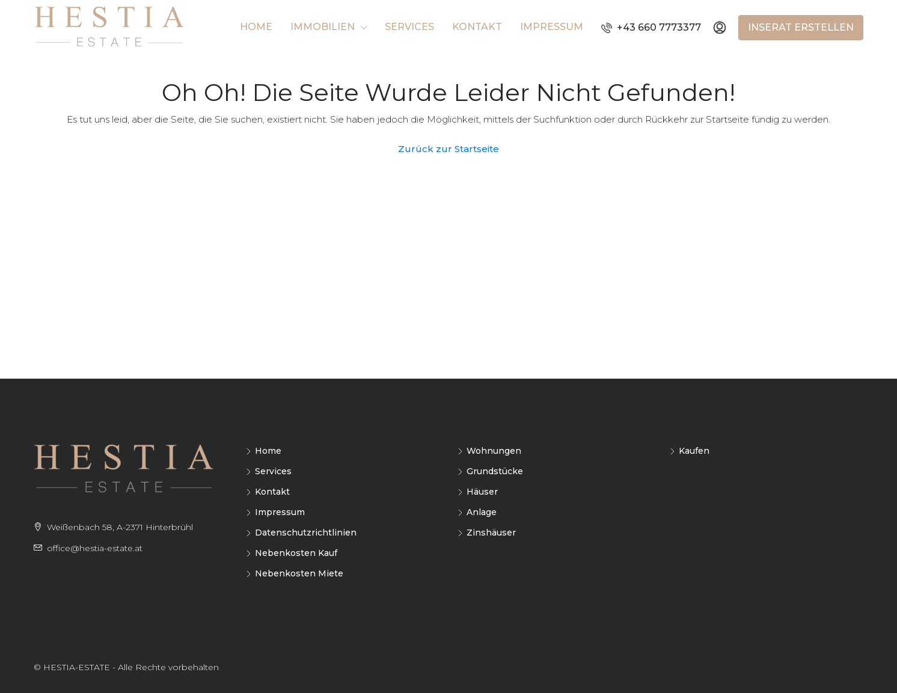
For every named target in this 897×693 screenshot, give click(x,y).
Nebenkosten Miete (299, 573)
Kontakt (477, 26)
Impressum (551, 26)
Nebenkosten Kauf (296, 553)
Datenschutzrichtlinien (306, 532)
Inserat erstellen (801, 27)
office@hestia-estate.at (94, 548)
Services (409, 26)
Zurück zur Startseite (448, 148)
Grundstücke (495, 471)
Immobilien (322, 26)
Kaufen (694, 450)
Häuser (482, 491)
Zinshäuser (491, 532)
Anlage (482, 512)
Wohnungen (494, 450)
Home (256, 26)
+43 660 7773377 (651, 27)
